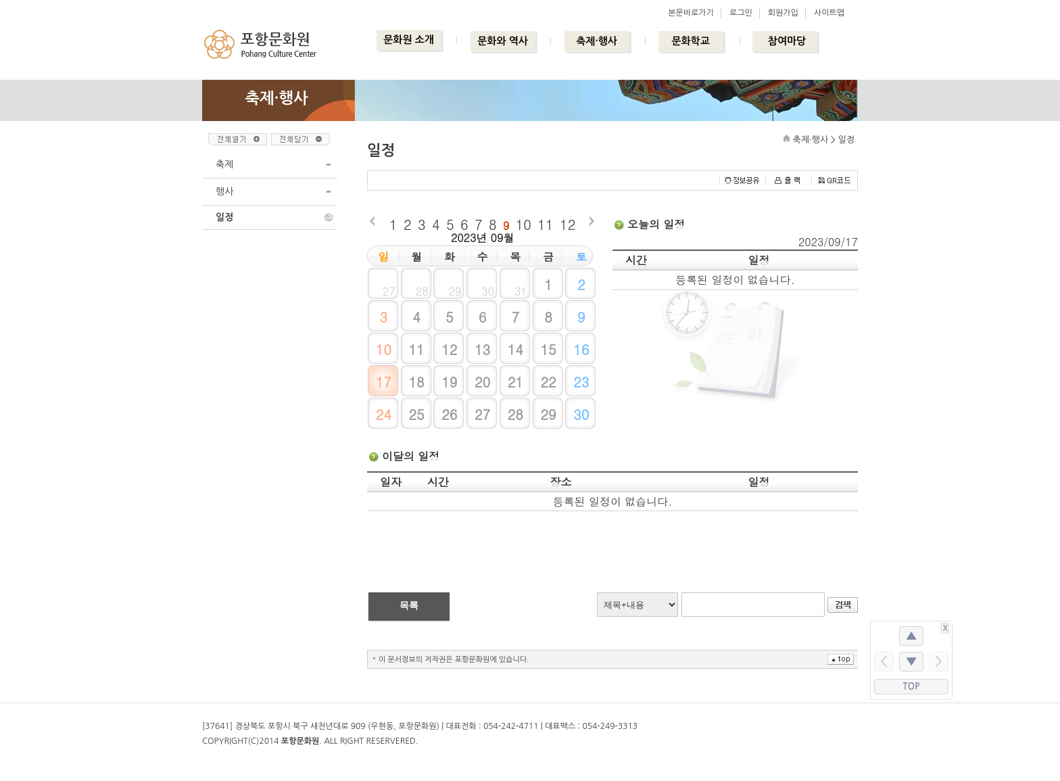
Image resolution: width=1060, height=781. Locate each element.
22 (548, 382)
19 (449, 382)
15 (548, 349)
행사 (224, 191)
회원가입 (783, 13)
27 (482, 414)
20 (482, 382)
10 (523, 224)
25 (416, 414)
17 (383, 382)
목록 (409, 605)
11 (545, 224)
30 (581, 414)
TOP (911, 686)
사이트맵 (829, 13)
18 (416, 382)
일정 (224, 217)
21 (515, 382)
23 (581, 382)
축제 (224, 164)
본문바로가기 (691, 13)
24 (383, 414)
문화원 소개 (408, 39)
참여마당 (787, 41)
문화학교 (690, 41)
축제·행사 (596, 41)
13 (482, 349)
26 (449, 414)
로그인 (740, 13)
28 (515, 414)
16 (581, 349)
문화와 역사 (502, 41)
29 (548, 414)
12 (567, 224)
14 (515, 349)
